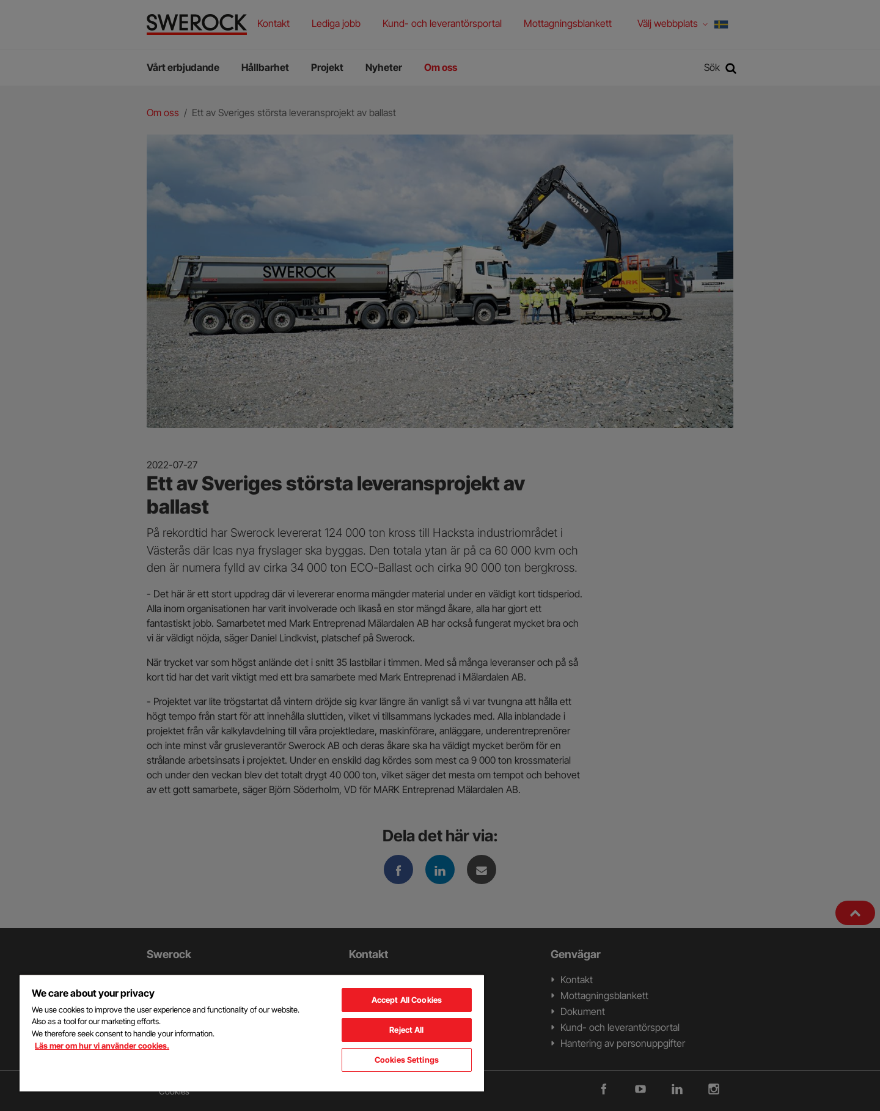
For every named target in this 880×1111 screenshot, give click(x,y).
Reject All (406, 1030)
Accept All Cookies (407, 1000)
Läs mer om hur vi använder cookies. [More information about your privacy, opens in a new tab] (102, 1045)
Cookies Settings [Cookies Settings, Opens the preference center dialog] (407, 1060)
